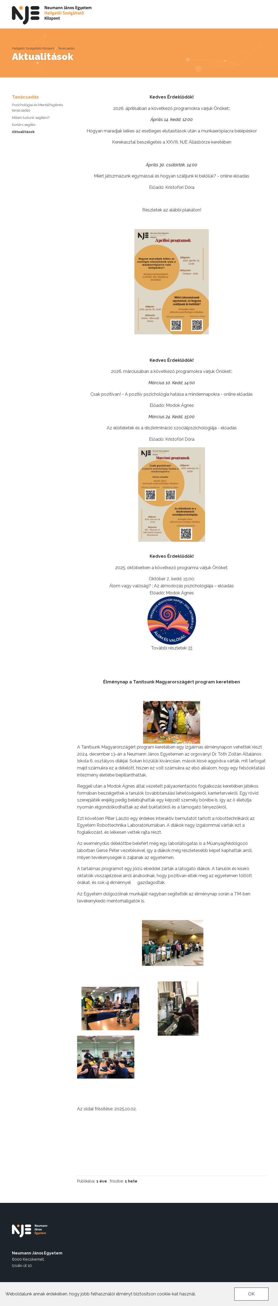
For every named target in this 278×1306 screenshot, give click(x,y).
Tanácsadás (66, 48)
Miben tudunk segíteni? (30, 118)
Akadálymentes (199, 4)
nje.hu (227, 4)
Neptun (247, 4)
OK (251, 1294)
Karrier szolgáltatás (131, 20)
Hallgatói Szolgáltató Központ (33, 48)
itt (190, 648)
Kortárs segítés (23, 125)
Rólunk (71, 13)
